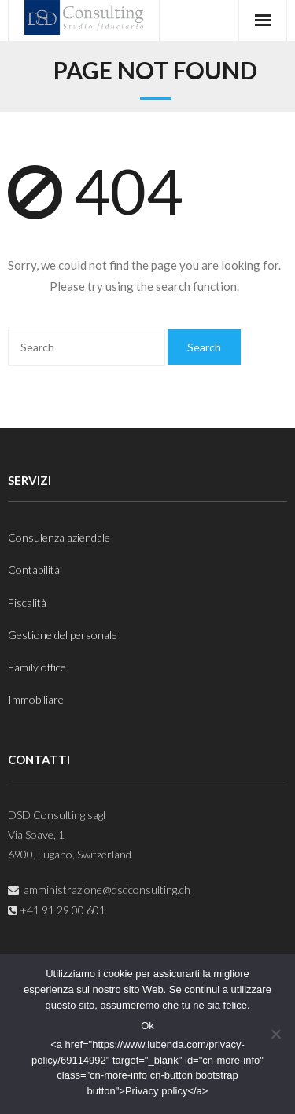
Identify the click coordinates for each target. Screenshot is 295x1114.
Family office (37, 667)
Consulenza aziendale (59, 537)
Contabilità (34, 569)
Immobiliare (36, 699)
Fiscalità (27, 602)
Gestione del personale (62, 635)
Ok (147, 1025)
